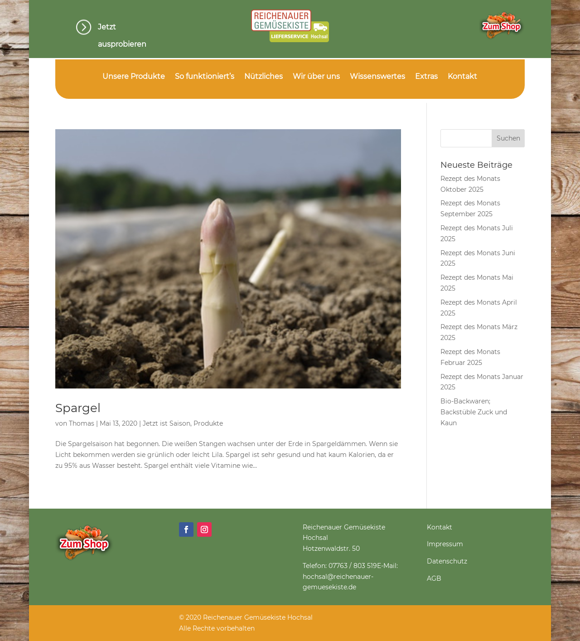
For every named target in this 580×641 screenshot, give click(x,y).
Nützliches (263, 77)
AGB (434, 578)
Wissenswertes (377, 77)
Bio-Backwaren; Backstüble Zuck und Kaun (473, 412)
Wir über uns (316, 77)
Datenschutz (447, 561)
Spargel (78, 408)
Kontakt (462, 77)
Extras (426, 77)
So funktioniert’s (204, 77)
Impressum (445, 544)
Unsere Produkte (133, 77)
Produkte (208, 423)
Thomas (81, 423)
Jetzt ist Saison (166, 423)
